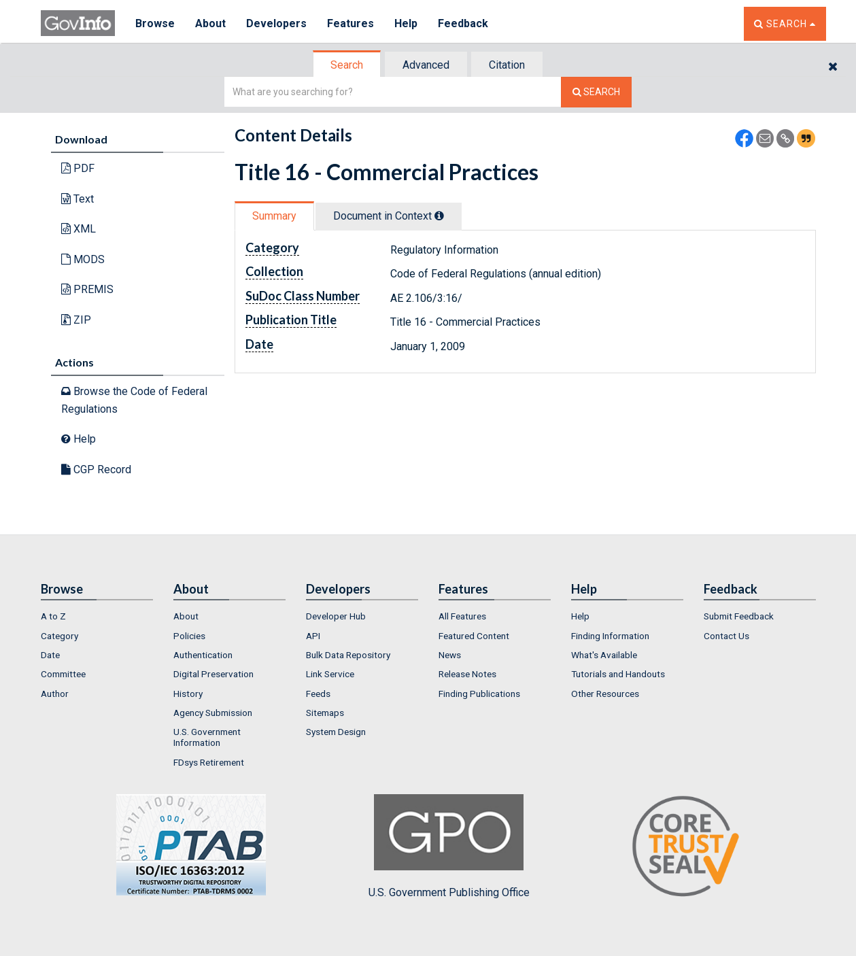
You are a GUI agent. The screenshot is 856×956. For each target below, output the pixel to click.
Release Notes (467, 673)
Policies (189, 635)
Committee (63, 673)
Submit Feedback (739, 616)
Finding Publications (479, 693)
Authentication (203, 654)
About (210, 23)
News (450, 654)
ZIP (76, 319)
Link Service (330, 673)
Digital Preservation (213, 673)
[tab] (347, 65)
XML (78, 228)
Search (346, 64)
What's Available (604, 654)
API (313, 635)
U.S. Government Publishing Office (449, 846)
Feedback (463, 23)
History (188, 693)
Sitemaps (325, 712)
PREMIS (87, 289)
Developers (276, 23)
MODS (83, 259)
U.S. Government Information (207, 737)
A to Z (53, 616)
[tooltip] (439, 215)
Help (405, 23)
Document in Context (388, 215)
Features (350, 23)
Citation (507, 64)
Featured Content (474, 635)
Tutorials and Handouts (618, 673)
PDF (78, 168)
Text (77, 198)
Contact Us (726, 635)
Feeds (318, 693)
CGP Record (96, 469)
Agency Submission (212, 712)
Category (59, 635)
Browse (155, 23)
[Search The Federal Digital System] (596, 92)
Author (55, 693)
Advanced (426, 64)
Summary (274, 215)
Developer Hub (336, 616)
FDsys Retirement (208, 762)
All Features (462, 616)
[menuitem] (97, 616)
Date (50, 654)
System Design (336, 731)
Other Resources (605, 693)
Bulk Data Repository (348, 654)
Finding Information (610, 635)
